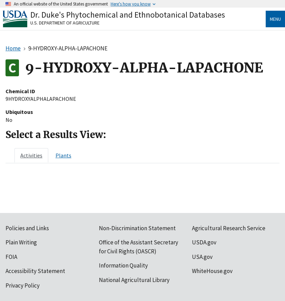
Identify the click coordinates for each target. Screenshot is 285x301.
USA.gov (202, 257)
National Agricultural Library (134, 280)
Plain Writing (21, 242)
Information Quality (123, 265)
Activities (31, 155)
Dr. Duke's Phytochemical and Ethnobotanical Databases (127, 15)
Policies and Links (27, 228)
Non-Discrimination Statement (137, 228)
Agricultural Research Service (228, 228)
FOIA (11, 257)
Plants (63, 155)
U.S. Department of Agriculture (65, 23)
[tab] (31, 155)
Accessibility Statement (35, 271)
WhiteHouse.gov (212, 271)
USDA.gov (204, 242)
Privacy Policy (23, 285)
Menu (275, 19)
